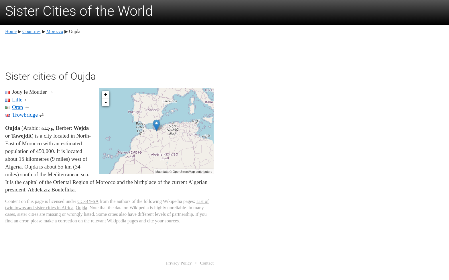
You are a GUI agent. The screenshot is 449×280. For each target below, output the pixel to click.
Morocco (54, 31)
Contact (207, 263)
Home (11, 31)
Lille (17, 100)
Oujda (81, 207)
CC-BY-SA (87, 201)
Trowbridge (25, 115)
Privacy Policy (179, 263)
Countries (31, 31)
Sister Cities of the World (79, 11)
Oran (17, 107)
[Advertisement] (109, 51)
